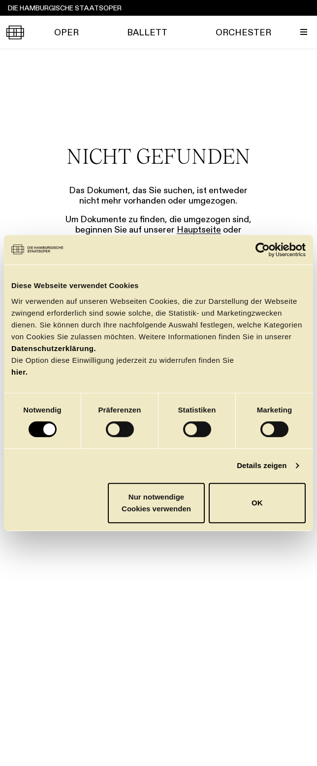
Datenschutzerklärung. (53, 348)
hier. (19, 372)
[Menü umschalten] (303, 32)
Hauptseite (199, 229)
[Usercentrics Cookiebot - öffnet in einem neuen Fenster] (263, 249)
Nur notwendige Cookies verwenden (156, 503)
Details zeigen (261, 465)
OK (257, 503)
